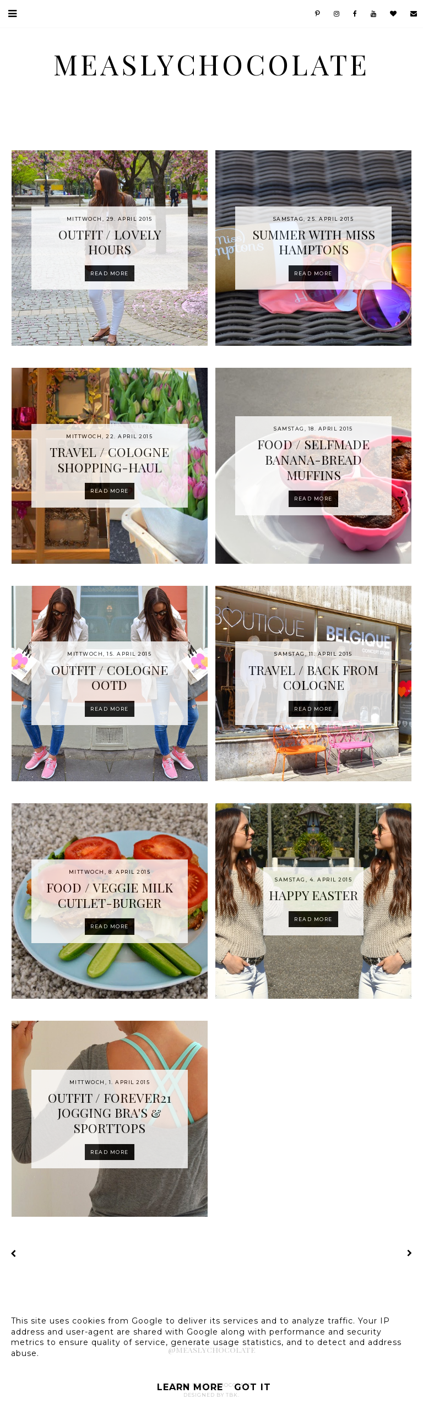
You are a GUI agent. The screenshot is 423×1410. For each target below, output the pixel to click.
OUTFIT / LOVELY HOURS (109, 242)
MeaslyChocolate (211, 64)
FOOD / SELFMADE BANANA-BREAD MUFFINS (313, 459)
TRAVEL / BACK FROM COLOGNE (313, 677)
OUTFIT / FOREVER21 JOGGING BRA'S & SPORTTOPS (109, 1112)
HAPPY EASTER (313, 894)
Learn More (190, 1387)
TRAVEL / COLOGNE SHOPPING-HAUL (109, 459)
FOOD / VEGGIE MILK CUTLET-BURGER (109, 895)
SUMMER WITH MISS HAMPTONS (313, 242)
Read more (109, 273)
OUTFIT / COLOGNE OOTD (109, 677)
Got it (252, 1387)
